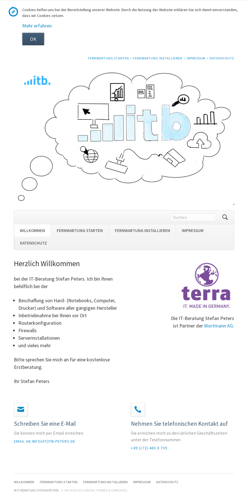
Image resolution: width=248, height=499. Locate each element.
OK (33, 39)
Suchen (225, 217)
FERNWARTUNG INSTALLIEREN (157, 58)
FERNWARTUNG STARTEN (108, 58)
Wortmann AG (218, 325)
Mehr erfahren (37, 25)
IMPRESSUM (196, 58)
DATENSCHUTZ (222, 58)
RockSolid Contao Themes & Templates (96, 490)
